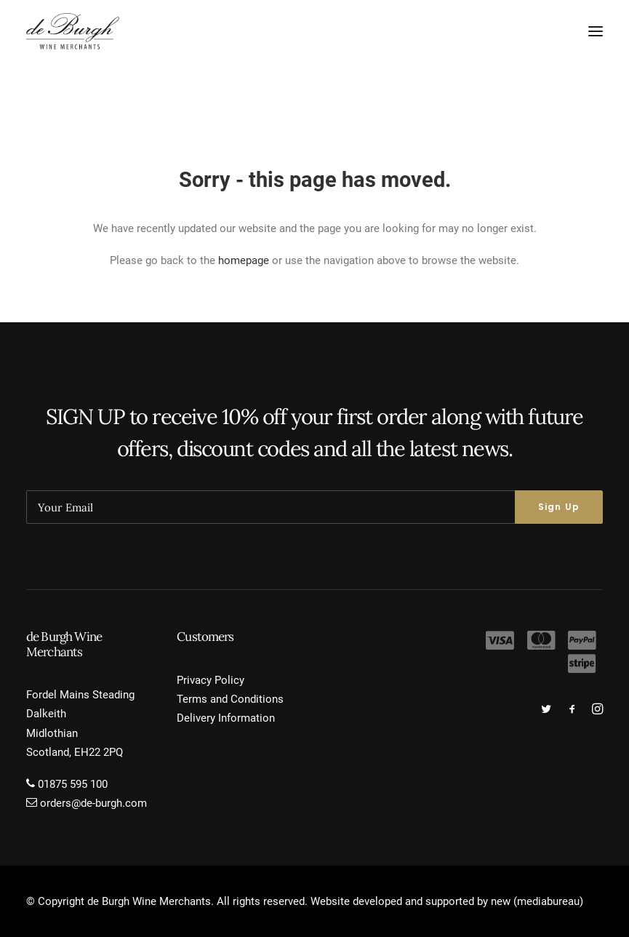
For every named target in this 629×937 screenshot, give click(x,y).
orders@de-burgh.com (93, 803)
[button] (595, 31)
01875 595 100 (73, 784)
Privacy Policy (210, 680)
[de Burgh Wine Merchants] (72, 31)
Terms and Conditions (230, 699)
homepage (243, 260)
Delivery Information (226, 718)
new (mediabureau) (537, 901)
